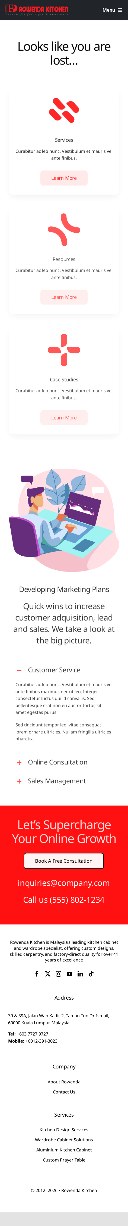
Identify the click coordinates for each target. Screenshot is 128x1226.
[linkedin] (80, 974)
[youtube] (69, 974)
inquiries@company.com (60, 882)
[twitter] (47, 974)
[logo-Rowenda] (36, 6)
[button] (64, 667)
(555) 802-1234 (73, 899)
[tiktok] (91, 974)
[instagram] (58, 974)
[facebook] (37, 974)
